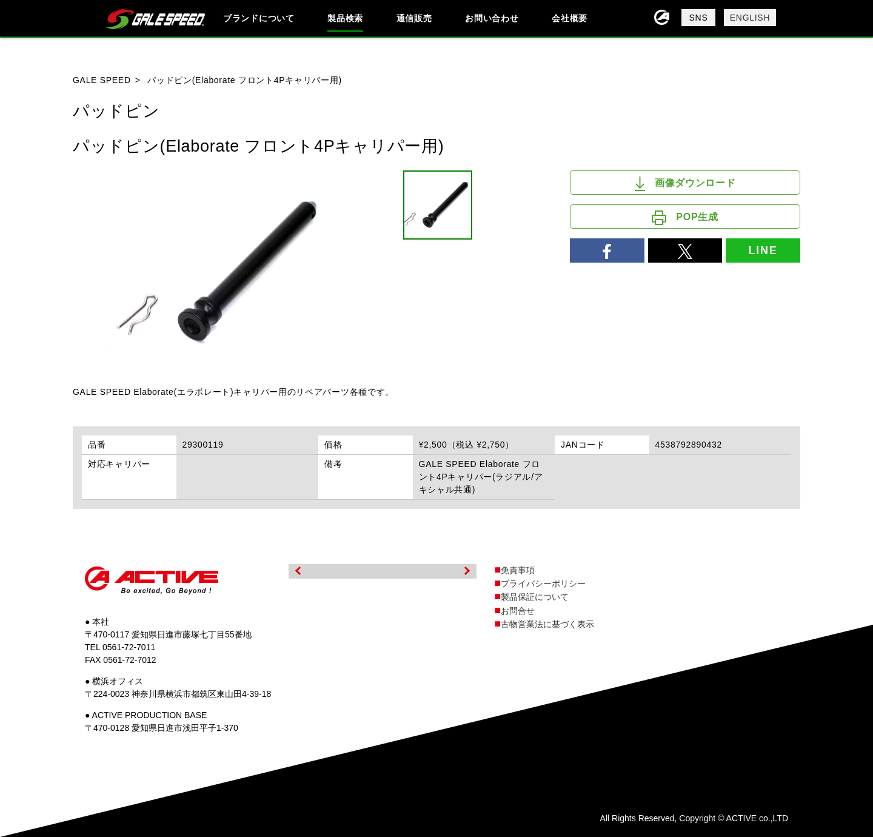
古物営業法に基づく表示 (547, 624)
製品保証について (535, 597)
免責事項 (518, 570)
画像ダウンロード (685, 183)
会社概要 (569, 18)
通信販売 (414, 18)
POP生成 (685, 217)
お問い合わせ (491, 18)
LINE (762, 250)
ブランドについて (259, 18)
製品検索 (345, 18)
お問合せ (518, 611)
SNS (698, 17)
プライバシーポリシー (543, 583)
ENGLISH (750, 17)
